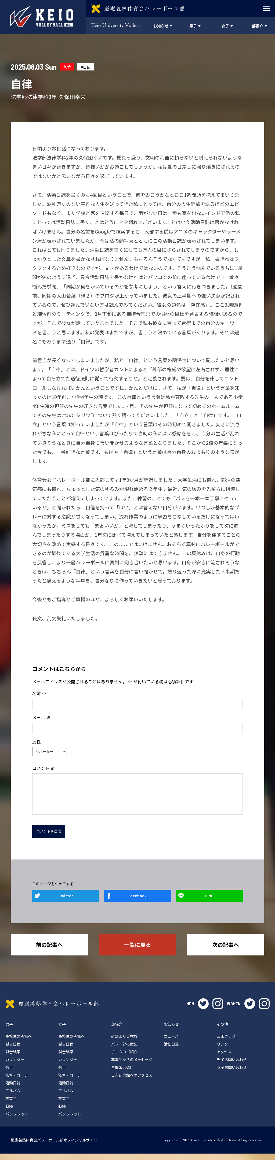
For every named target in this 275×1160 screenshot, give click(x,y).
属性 (36, 741)
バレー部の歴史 (124, 1050)
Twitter (66, 902)
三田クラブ (226, 1042)
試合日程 (12, 1050)
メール (41, 717)
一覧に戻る (137, 951)
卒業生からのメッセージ (132, 1066)
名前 (39, 693)
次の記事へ (225, 951)
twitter (203, 1010)
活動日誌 (12, 1089)
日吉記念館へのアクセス (131, 1081)
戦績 (9, 1112)
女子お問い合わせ (232, 1073)
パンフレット (16, 1120)
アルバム (12, 1097)
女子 (67, 66)
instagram (217, 1010)
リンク (222, 1050)
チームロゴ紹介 (124, 1058)
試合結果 (12, 1058)
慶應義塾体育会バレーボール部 (52, 1010)
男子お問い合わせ (232, 1066)
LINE (209, 902)
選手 (9, 1073)
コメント (43, 768)
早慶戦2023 (121, 1073)
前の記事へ (49, 951)
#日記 (86, 67)
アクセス (224, 1058)
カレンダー (14, 1066)
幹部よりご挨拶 (124, 1042)
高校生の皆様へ (18, 1042)
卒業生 (11, 1104)
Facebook (137, 902)
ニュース (171, 1042)
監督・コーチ (16, 1081)
